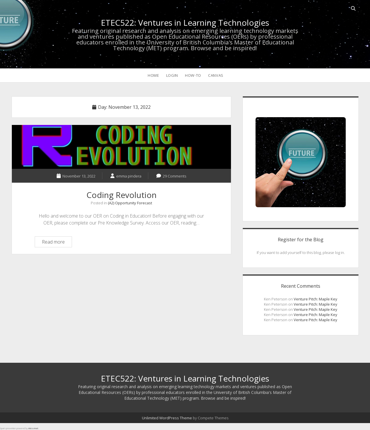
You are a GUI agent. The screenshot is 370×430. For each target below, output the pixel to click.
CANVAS (215, 75)
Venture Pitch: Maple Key (315, 299)
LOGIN (172, 75)
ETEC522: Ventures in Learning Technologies (185, 22)
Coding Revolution (121, 147)
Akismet (33, 428)
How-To (193, 75)
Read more (57, 242)
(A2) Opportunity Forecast (130, 202)
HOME (153, 75)
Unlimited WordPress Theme (167, 417)
